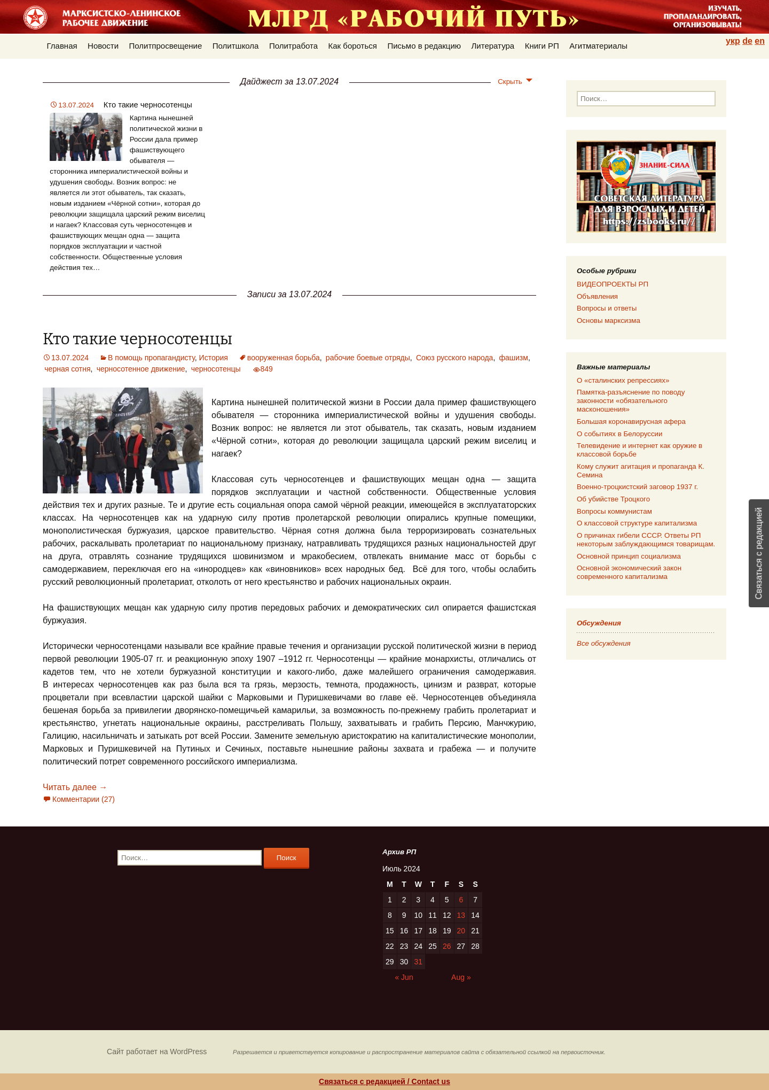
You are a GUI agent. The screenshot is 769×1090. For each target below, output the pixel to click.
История (213, 357)
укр (733, 40)
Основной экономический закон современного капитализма (629, 572)
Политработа (293, 45)
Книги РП (542, 45)
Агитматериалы (598, 45)
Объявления (597, 296)
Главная (62, 45)
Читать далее (75, 787)
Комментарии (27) (83, 799)
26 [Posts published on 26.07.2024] (447, 946)
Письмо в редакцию (424, 45)
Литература (493, 45)
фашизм (513, 357)
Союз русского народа (454, 357)
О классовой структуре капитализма (637, 523)
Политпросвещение (165, 45)
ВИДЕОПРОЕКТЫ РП (612, 284)
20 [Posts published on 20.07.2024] (461, 930)
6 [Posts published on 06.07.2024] (461, 899)
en (760, 40)
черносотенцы (216, 369)
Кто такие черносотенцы (148, 105)
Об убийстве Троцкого (613, 499)
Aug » (461, 977)
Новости (103, 45)
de (747, 40)
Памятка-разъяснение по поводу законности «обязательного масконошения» (631, 400)
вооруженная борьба (283, 357)
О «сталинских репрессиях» (623, 380)
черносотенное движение (141, 369)
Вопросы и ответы (607, 308)
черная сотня (67, 369)
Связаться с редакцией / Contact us (384, 1081)
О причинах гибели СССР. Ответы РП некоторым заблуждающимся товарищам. (646, 539)
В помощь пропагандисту (151, 357)
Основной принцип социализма (629, 556)
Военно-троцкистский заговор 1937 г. (637, 487)
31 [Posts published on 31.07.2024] (418, 961)
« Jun (404, 977)
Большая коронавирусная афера (631, 422)
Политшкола (236, 45)
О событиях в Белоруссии (619, 434)
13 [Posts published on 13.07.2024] (461, 915)
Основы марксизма (608, 320)
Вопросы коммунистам (614, 511)
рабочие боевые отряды (368, 357)
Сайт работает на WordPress (157, 1051)
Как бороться (352, 45)
